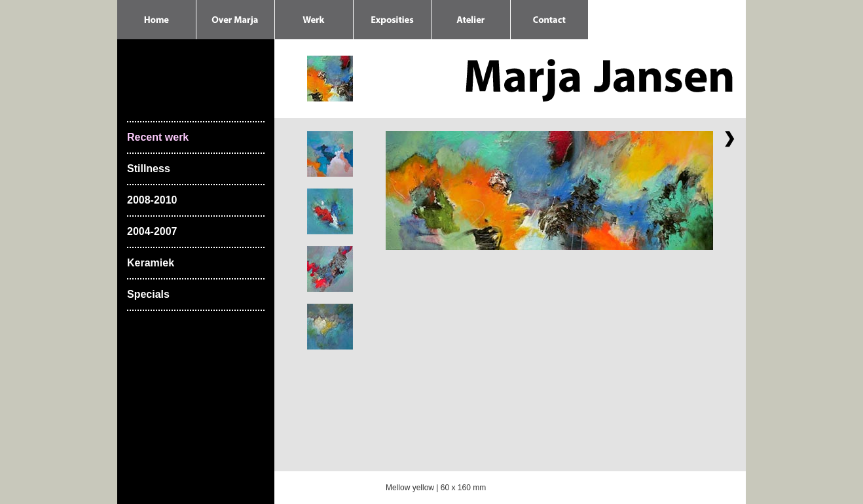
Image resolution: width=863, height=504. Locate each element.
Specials (148, 294)
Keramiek (150, 262)
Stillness (148, 168)
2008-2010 (152, 200)
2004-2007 (152, 231)
